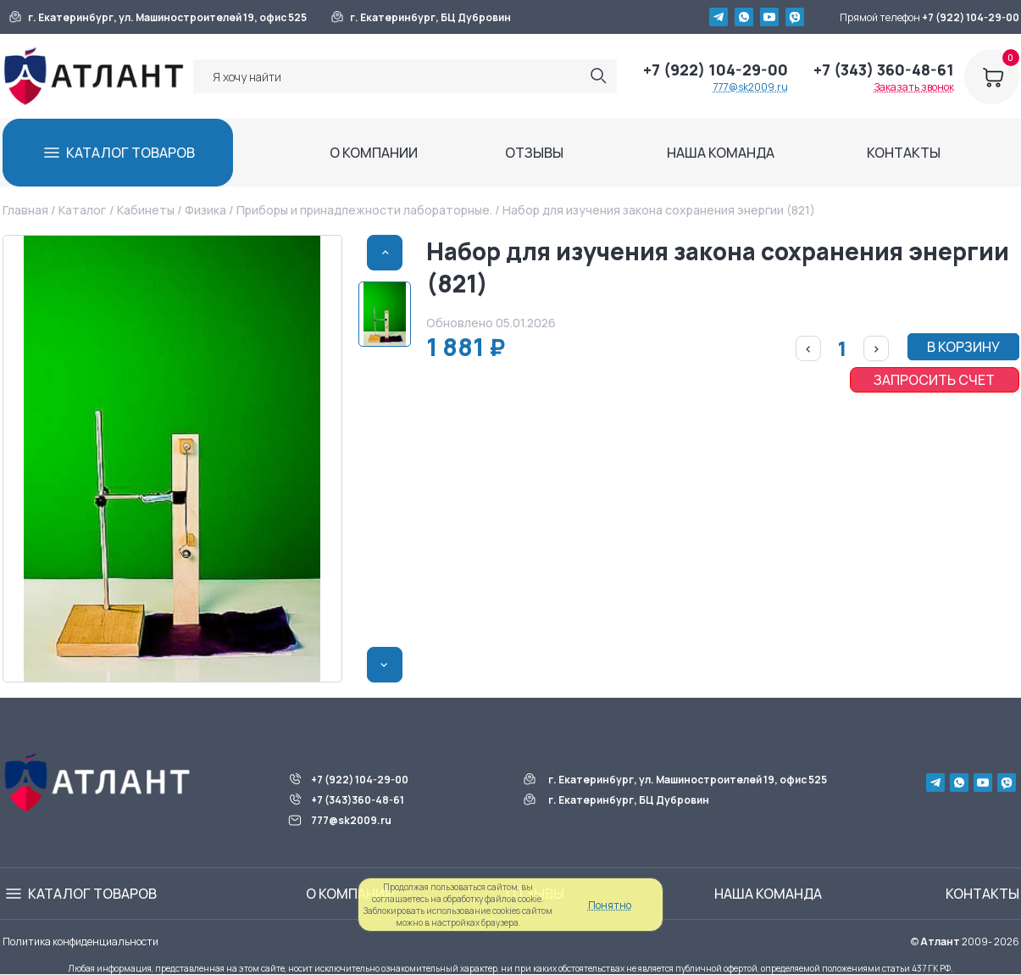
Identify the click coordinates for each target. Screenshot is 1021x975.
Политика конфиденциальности (80, 941)
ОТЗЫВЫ (534, 152)
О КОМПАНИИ (374, 152)
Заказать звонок (914, 87)
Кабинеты (146, 210)
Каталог (82, 210)
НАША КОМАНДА (720, 152)
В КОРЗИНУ (963, 346)
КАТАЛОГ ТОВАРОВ (130, 152)
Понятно (609, 905)
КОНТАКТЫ (904, 152)
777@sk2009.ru (750, 87)
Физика (205, 210)
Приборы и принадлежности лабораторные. (364, 210)
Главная (25, 210)
